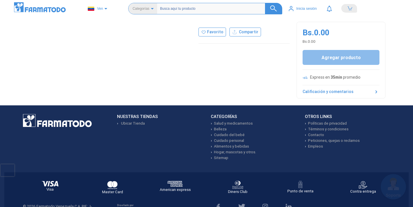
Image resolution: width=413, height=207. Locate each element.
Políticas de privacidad (327, 123)
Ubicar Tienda (132, 123)
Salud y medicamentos (233, 123)
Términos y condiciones (328, 129)
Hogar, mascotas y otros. (235, 152)
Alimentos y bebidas (231, 146)
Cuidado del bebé (229, 134)
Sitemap (221, 157)
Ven (95, 9)
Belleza (220, 129)
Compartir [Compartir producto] (245, 32)
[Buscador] (219, 8)
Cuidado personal (229, 140)
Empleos (315, 146)
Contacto (316, 134)
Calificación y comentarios (341, 92)
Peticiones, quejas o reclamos (334, 140)
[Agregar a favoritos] (212, 32)
